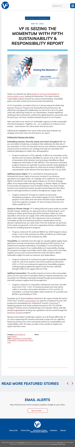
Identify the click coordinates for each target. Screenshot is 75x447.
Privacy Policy (25, 430)
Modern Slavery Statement (39, 431)
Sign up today (36, 411)
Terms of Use (13, 430)
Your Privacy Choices (40, 430)
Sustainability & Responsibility (16, 335)
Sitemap (63, 430)
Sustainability (12, 340)
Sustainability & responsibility (21, 338)
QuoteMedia (21, 442)
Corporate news (22, 340)
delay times (60, 442)
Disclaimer (53, 430)
